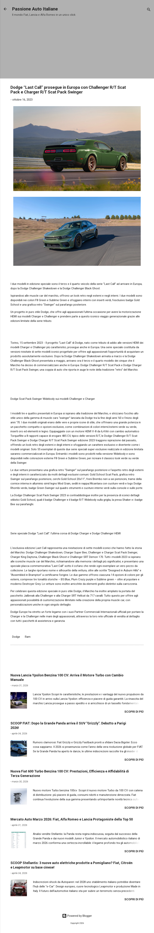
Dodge (16, 636)
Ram (28, 636)
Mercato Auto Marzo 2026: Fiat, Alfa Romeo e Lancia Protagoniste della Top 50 (71, 819)
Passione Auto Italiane (35, 9)
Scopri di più (134, 711)
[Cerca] (149, 10)
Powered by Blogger (77, 915)
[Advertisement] (77, 46)
